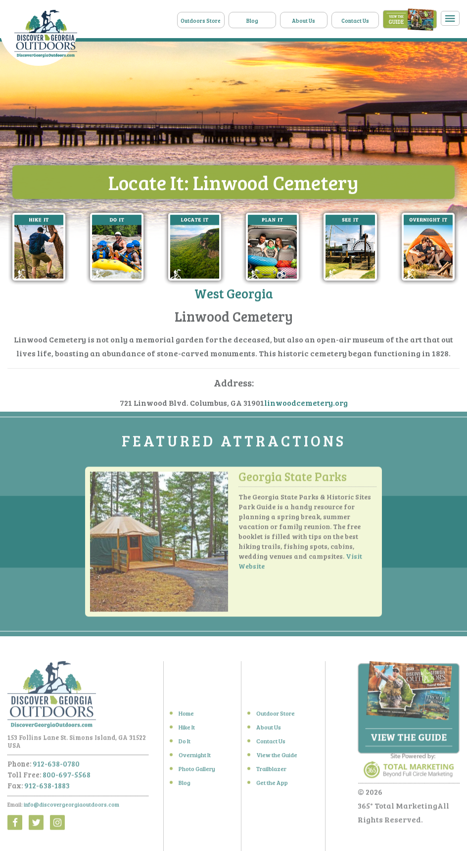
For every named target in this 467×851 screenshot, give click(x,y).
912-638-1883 (47, 788)
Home (186, 716)
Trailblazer (271, 771)
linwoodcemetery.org (306, 403)
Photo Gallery (197, 771)
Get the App (272, 785)
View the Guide (276, 757)
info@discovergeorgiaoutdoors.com (71, 806)
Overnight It (195, 757)
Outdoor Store (275, 716)
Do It (184, 744)
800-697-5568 (67, 777)
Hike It (187, 730)
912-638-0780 (56, 766)
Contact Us (355, 20)
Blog (252, 20)
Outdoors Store (201, 20)
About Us (303, 20)
